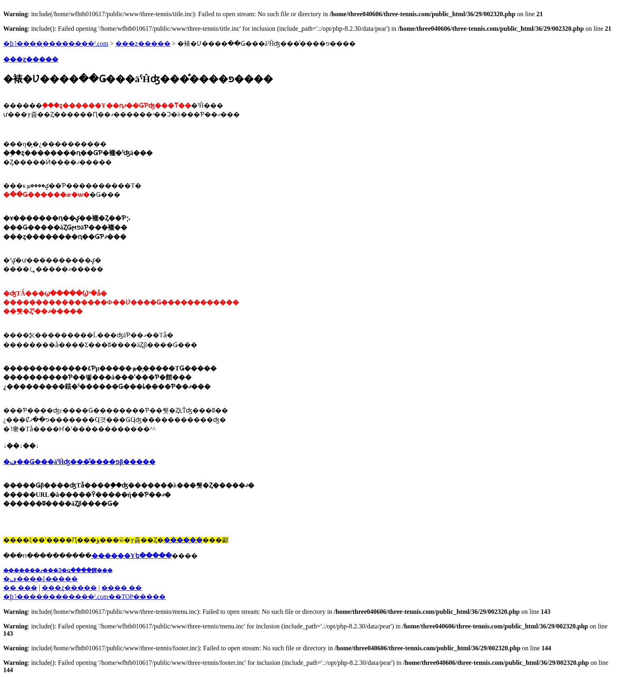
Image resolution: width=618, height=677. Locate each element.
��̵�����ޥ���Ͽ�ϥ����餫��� (58, 570)
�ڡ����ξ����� (40, 578)
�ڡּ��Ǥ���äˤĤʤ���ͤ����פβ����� (79, 461)
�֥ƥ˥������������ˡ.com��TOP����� (84, 596)
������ (183, 539)
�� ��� (20, 587)
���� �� (121, 587)
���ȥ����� (142, 43)
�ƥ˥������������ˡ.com (56, 43)
